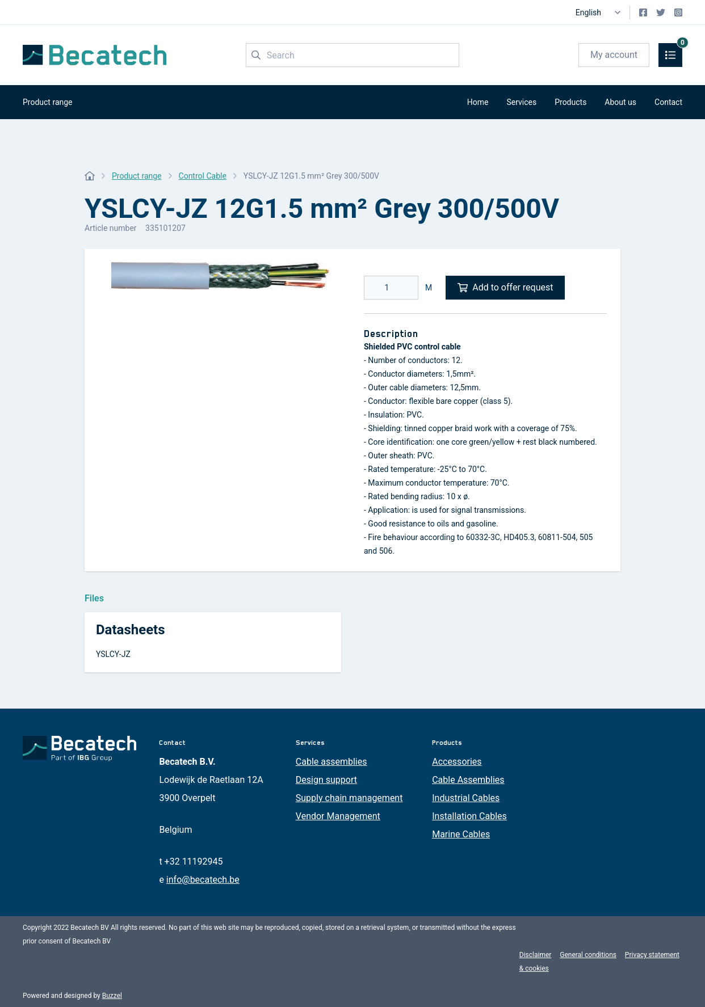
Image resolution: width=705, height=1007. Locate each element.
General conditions (588, 955)
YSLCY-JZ (113, 654)
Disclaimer (535, 955)
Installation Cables (469, 816)
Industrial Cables (466, 798)
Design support (326, 779)
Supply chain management (349, 798)
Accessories (456, 761)
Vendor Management (338, 816)
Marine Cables (461, 834)
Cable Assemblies (468, 779)
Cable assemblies (331, 761)
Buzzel (112, 996)
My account (613, 54)
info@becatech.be (203, 879)
